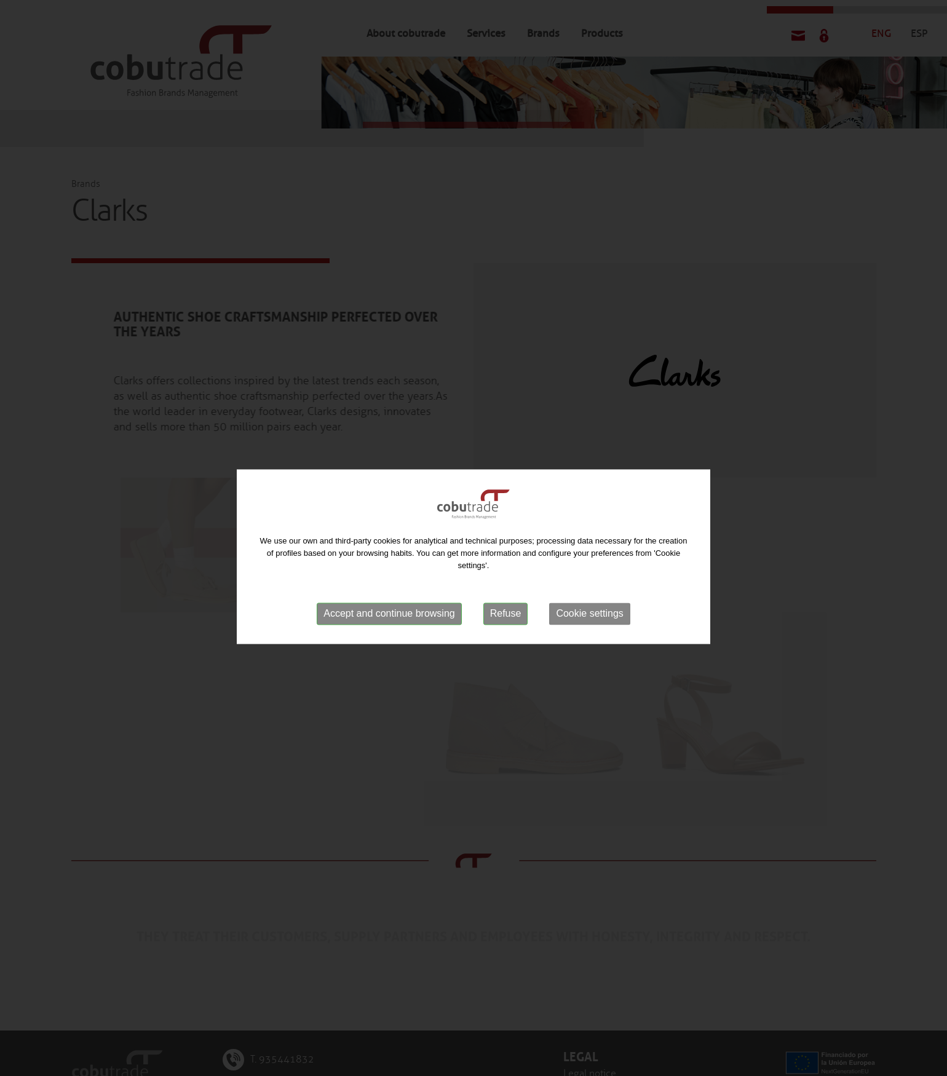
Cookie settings (589, 620)
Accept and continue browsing (388, 620)
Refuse (505, 620)
